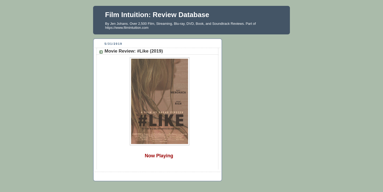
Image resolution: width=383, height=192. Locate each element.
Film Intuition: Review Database (157, 15)
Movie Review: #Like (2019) (134, 51)
